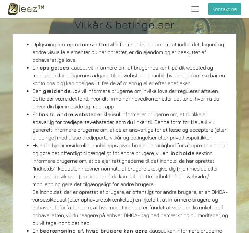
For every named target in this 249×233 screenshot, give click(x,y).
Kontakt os (224, 9)
